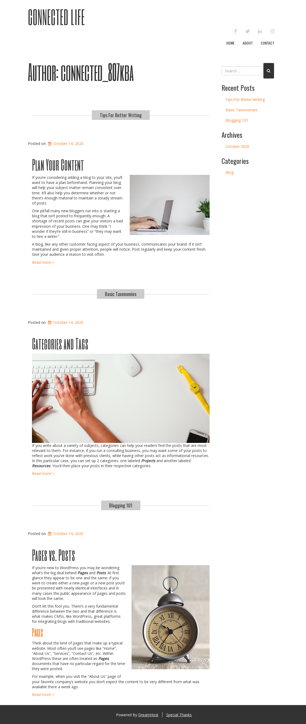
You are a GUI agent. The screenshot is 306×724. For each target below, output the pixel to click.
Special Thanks (179, 714)
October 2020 (237, 146)
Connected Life (56, 17)
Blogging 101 (120, 505)
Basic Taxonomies (120, 293)
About (248, 43)
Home (230, 43)
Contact (267, 43)
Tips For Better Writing (121, 115)
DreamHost (148, 714)
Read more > (43, 262)
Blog (230, 172)
